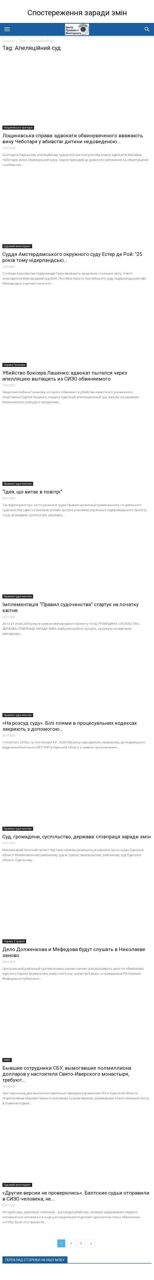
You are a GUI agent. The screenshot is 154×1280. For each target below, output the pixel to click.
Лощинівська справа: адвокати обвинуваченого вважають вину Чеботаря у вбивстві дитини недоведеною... (72, 138)
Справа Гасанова (14, 364)
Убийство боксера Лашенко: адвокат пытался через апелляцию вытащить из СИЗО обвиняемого (64, 376)
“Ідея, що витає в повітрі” (32, 492)
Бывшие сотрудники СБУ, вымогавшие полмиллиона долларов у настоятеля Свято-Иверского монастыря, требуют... (66, 1074)
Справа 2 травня (14, 941)
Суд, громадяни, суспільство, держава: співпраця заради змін (76, 837)
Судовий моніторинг (17, 246)
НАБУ (7, 1060)
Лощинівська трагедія (18, 127)
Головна (8, 41)
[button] (147, 29)
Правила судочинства (18, 483)
